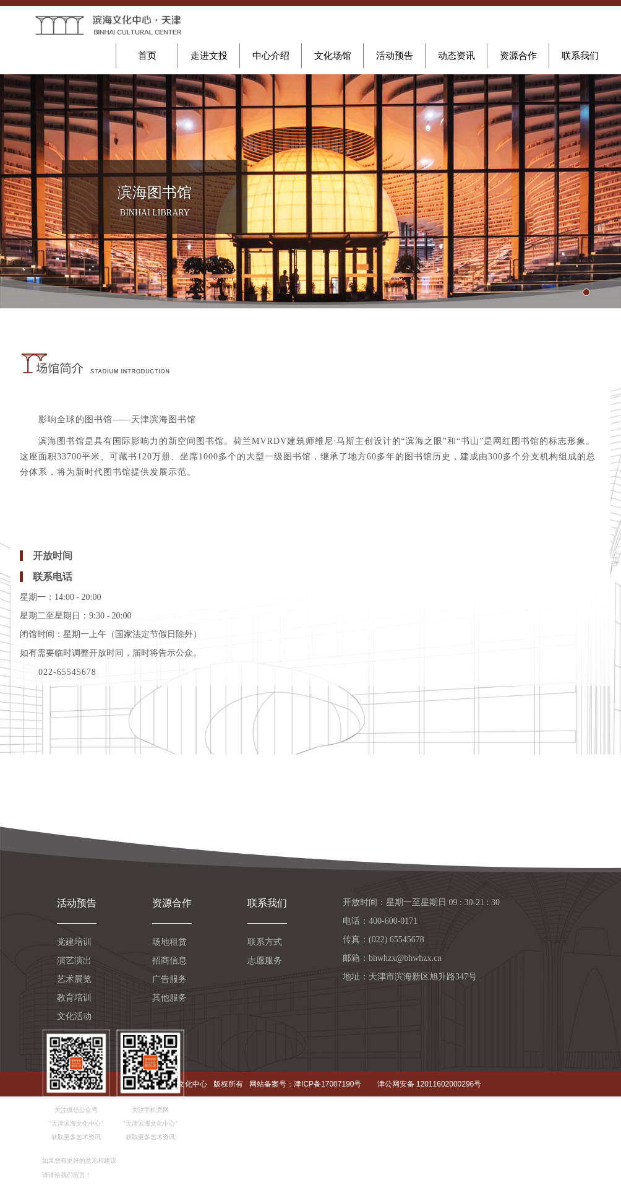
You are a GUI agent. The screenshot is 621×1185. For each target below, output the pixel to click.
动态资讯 (456, 56)
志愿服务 (264, 960)
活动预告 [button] (394, 56)
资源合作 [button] (518, 56)
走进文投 (209, 56)
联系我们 (267, 903)
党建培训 (74, 942)
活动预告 (76, 903)
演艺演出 (74, 960)
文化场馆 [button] (332, 56)
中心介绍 (270, 56)
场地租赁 (169, 942)
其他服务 (169, 997)
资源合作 (172, 903)
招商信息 (169, 960)
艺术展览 (74, 979)
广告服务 (169, 979)
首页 (147, 56)
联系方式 (264, 942)
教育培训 (74, 997)
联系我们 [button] (580, 56)
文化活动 (74, 1016)
